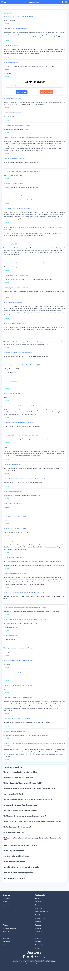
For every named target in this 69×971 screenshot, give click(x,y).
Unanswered (6, 905)
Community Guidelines (9, 928)
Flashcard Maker (7, 935)
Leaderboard (6, 898)
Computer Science (40, 918)
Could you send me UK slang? (13, 794)
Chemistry (38, 902)
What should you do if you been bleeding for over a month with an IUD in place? (30, 789)
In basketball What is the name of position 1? (18, 873)
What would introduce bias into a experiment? (18, 778)
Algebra (37, 898)
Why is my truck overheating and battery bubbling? (20, 772)
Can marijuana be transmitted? (13, 833)
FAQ (4, 945)
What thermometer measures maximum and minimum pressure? (24, 816)
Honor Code (6, 931)
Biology (37, 905)
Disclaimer (38, 941)
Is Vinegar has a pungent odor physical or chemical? (20, 845)
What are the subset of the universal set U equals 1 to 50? (22, 783)
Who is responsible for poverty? (14, 878)
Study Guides (6, 938)
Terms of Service (40, 935)
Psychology (38, 915)
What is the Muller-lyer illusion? (14, 862)
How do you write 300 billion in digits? (16, 856)
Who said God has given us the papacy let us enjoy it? (21, 867)
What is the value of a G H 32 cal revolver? (17, 827)
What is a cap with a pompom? (13, 851)
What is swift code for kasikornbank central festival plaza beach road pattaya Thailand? (32, 822)
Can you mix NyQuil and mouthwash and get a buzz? (20, 805)
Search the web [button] (21, 92)
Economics (38, 922)
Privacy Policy (39, 938)
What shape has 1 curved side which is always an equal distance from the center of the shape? (32, 839)
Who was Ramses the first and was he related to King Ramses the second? (27, 800)
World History (39, 908)
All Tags (5, 902)
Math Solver (6, 941)
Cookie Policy (39, 945)
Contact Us (38, 931)
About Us (38, 928)
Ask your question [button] (46, 92)
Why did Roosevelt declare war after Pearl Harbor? (20, 811)
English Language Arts (41, 912)
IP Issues (37, 948)
